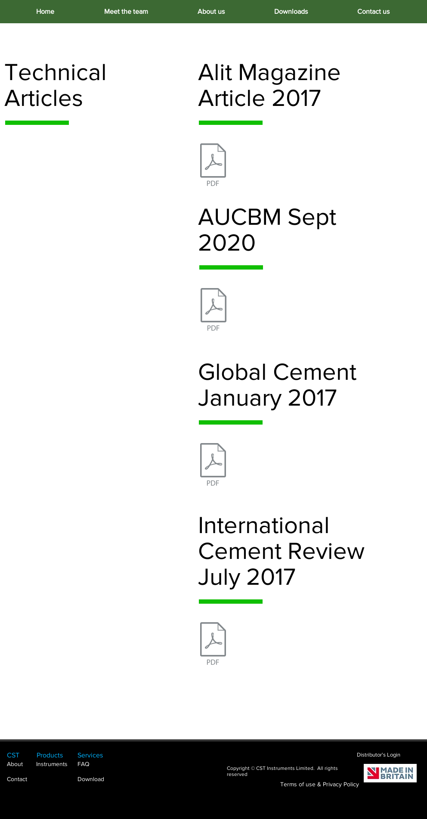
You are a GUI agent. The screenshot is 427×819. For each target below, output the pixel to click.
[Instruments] (56, 764)
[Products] (57, 755)
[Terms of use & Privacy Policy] (319, 784)
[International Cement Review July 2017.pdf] (213, 644)
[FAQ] (95, 764)
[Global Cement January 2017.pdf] (213, 465)
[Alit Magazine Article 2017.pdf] (213, 166)
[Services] (95, 755)
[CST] (20, 755)
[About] (20, 764)
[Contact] (20, 779)
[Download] (94, 779)
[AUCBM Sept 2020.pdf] (213, 310)
